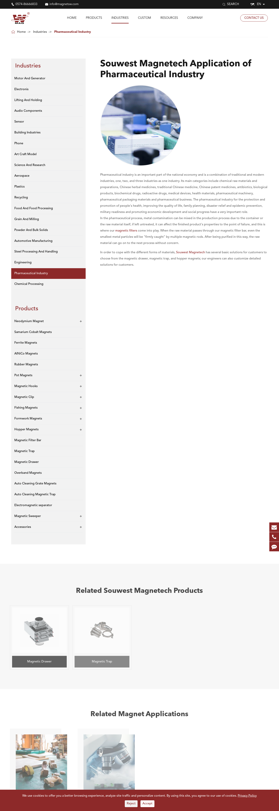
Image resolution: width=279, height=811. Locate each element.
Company (195, 18)
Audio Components (28, 110)
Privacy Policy (247, 795)
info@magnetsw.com (64, 4)
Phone (18, 143)
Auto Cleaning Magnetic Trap (35, 494)
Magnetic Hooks (26, 386)
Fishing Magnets (26, 407)
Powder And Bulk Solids (31, 230)
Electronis (21, 89)
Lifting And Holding (28, 100)
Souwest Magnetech (190, 252)
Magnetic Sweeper (27, 516)
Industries (120, 18)
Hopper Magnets (26, 429)
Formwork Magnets (28, 418)
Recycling (21, 197)
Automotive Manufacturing (33, 241)
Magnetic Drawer (26, 462)
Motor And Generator (29, 78)
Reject (131, 803)
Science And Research (29, 165)
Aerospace (21, 175)
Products (94, 18)
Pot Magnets (23, 375)
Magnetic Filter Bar (27, 440)
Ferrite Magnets (25, 342)
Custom (144, 18)
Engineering (23, 262)
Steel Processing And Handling (36, 251)
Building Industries (27, 132)
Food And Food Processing (33, 208)
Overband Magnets (28, 473)
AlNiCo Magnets (26, 353)
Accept (147, 803)
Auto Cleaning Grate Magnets (35, 483)
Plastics (19, 186)
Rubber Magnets (26, 364)
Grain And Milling (26, 219)
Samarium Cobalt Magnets (33, 332)
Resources (169, 18)
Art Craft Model (25, 154)
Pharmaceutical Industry (72, 32)
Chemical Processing (28, 284)
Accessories (22, 527)
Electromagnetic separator (33, 505)
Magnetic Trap (24, 451)
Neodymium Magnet (29, 321)
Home (72, 18)
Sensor (19, 121)
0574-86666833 (26, 4)
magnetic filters (126, 230)
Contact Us (254, 18)
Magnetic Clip (24, 397)
